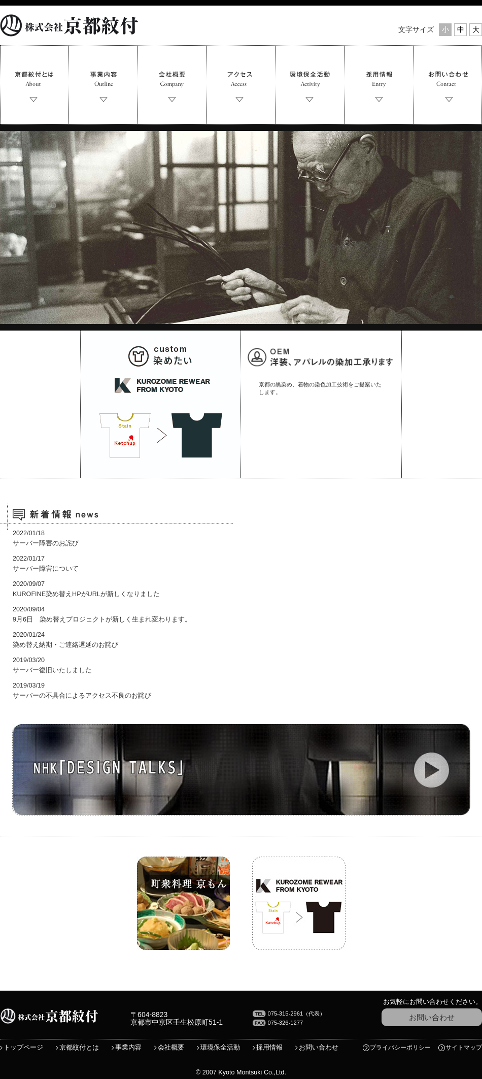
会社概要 (171, 1047)
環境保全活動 (220, 1047)
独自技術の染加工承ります (321, 404)
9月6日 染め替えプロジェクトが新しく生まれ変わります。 (102, 619)
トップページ (23, 1047)
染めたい (160, 404)
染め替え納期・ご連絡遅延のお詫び (65, 644)
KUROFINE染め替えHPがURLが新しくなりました (86, 594)
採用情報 (269, 1047)
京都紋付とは (79, 1047)
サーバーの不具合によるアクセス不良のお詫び (82, 695)
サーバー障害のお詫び (46, 543)
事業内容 (128, 1047)
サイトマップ (463, 1047)
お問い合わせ (432, 1017)
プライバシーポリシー (400, 1047)
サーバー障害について (46, 568)
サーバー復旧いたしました (52, 670)
